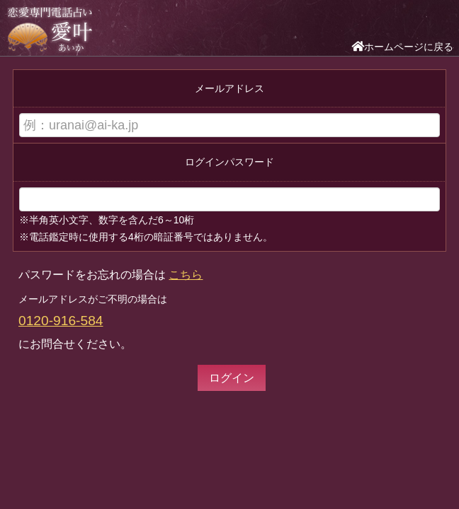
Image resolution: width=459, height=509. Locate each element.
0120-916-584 (60, 320)
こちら (186, 275)
